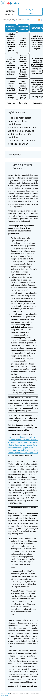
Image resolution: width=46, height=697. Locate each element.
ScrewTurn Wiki (5, 694)
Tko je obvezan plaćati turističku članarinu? (23, 42)
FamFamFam (4, 695)
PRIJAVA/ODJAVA (37, 28)
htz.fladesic (26, 19)
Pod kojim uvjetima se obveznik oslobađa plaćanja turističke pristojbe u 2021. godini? (10, 42)
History (30, 13)
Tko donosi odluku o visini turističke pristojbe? (10, 86)
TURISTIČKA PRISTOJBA (11, 28)
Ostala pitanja (11, 97)
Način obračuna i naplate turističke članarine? (23, 86)
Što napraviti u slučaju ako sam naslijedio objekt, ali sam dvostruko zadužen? (10, 65)
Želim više (11, 103)
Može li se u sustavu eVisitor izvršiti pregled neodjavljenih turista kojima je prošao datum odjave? (37, 42)
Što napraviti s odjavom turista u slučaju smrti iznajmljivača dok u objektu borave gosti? (37, 86)
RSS (39, 20)
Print (42, 20)
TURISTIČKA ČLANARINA (23, 28)
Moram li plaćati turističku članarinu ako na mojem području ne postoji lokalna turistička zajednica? (23, 65)
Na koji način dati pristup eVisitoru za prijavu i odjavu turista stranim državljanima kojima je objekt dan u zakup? (37, 66)
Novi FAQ (14, 21)
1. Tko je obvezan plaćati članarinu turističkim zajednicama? (20, 121)
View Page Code (30, 10)
